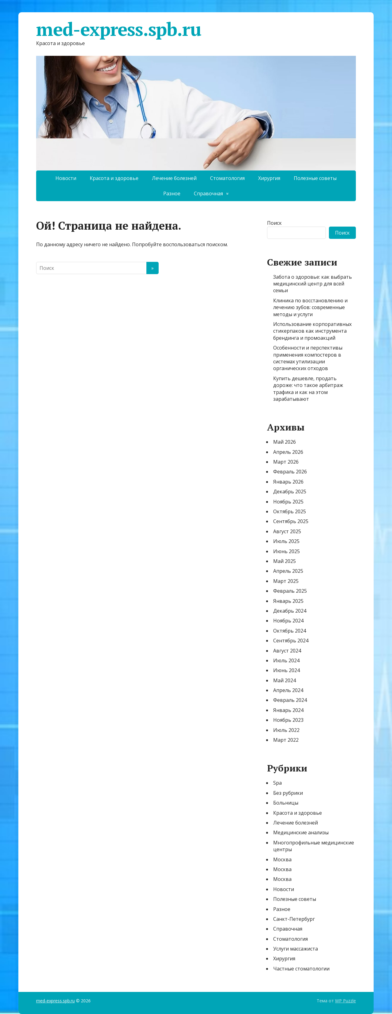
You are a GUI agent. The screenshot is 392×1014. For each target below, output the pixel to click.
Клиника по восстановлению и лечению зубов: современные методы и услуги (310, 307)
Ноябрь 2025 (288, 501)
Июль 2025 (286, 541)
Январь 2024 (288, 710)
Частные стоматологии (301, 968)
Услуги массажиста (295, 948)
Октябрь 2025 (289, 511)
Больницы (285, 802)
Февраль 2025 (290, 590)
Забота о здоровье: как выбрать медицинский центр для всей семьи (312, 284)
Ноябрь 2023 (288, 720)
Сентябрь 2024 (290, 640)
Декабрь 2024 (289, 610)
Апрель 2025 (288, 571)
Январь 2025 (288, 601)
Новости (65, 178)
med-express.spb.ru (118, 29)
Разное (171, 193)
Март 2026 (286, 461)
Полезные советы (315, 178)
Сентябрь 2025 (290, 521)
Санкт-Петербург (294, 919)
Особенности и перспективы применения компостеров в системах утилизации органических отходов (307, 358)
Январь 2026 (288, 481)
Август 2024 (287, 650)
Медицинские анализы (301, 832)
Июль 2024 (286, 660)
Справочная (208, 193)
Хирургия (269, 178)
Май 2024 (284, 680)
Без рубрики (288, 793)
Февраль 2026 (290, 471)
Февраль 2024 (290, 700)
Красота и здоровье (114, 178)
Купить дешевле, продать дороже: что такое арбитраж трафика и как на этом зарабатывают (308, 388)
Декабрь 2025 (289, 491)
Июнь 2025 (286, 551)
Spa (277, 782)
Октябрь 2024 (289, 630)
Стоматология (227, 178)
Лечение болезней (174, 178)
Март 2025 (286, 581)
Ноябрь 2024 (288, 620)
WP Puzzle (345, 1001)
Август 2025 (287, 531)
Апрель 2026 (288, 452)
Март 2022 (286, 740)
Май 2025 (284, 561)
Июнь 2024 (286, 670)
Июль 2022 (286, 730)
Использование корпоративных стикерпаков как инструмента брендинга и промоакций (312, 331)
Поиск (274, 223)
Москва (282, 859)
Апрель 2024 (288, 690)
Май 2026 (284, 441)
